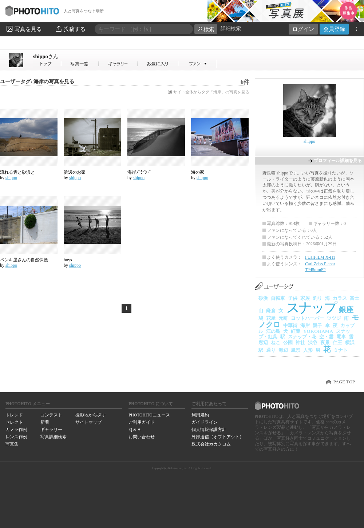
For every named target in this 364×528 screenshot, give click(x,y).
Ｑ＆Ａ (134, 429)
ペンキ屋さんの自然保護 (24, 259)
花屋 (271, 318)
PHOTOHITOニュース (149, 415)
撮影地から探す (90, 415)
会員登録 (334, 29)
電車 (341, 336)
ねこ (275, 342)
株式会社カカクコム (211, 444)
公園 (288, 342)
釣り (317, 298)
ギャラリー (51, 429)
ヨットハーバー (307, 318)
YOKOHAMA (318, 331)
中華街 (290, 325)
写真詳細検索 (53, 437)
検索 (205, 29)
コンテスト (51, 415)
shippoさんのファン (197, 64)
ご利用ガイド (141, 422)
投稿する (70, 29)
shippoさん (47, 64)
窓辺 (263, 342)
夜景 (325, 342)
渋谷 (312, 342)
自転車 (278, 298)
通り (271, 350)
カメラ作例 (16, 429)
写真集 (12, 444)
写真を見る (23, 29)
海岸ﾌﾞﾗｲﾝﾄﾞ (139, 172)
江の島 (273, 331)
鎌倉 (271, 310)
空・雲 (326, 336)
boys (68, 259)
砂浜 (263, 298)
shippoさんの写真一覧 (80, 64)
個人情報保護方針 (208, 429)
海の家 (197, 172)
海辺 (283, 350)
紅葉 (295, 331)
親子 (317, 325)
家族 (305, 298)
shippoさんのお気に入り (158, 64)
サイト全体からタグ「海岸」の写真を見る (211, 92)
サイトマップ (88, 422)
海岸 (305, 325)
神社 (300, 342)
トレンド (14, 415)
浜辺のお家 (75, 172)
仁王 (337, 342)
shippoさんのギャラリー (118, 64)
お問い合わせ (141, 437)
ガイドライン (204, 422)
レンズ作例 (16, 437)
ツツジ (334, 318)
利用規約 (200, 415)
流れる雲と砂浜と (17, 172)
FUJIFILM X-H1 (320, 257)
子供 (292, 298)
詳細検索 (231, 28)
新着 (44, 422)
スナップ (311, 307)
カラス (340, 298)
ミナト (340, 350)
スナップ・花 (302, 336)
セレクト (14, 422)
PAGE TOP (344, 381)
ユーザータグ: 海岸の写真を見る (37, 81)
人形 (308, 350)
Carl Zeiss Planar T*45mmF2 (320, 266)
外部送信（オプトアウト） (217, 437)
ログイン (303, 29)
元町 (283, 318)
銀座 (346, 310)
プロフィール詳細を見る (338, 160)
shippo (45, 56)
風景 (295, 350)
